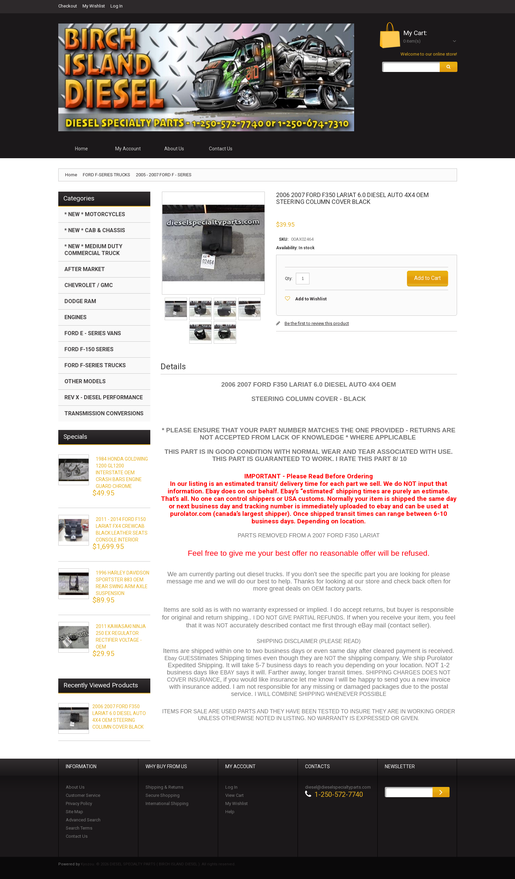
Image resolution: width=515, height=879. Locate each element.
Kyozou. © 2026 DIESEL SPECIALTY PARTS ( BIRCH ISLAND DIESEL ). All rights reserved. (158, 864)
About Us (75, 787)
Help (229, 811)
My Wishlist (93, 6)
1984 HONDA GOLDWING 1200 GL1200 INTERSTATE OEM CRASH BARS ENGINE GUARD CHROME (122, 472)
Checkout (67, 6)
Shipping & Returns (164, 787)
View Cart (234, 795)
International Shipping (167, 803)
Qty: (288, 278)
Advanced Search (83, 819)
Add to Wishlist (311, 298)
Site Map (74, 811)
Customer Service (83, 795)
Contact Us (77, 836)
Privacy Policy (79, 803)
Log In (116, 6)
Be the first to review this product (317, 323)
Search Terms (79, 828)
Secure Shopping (163, 795)
